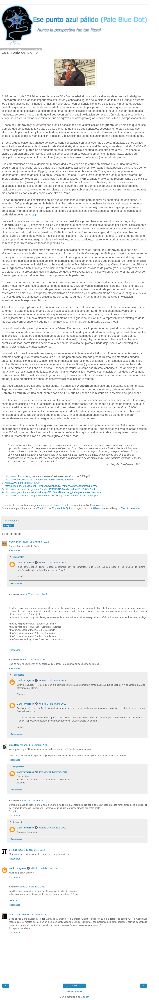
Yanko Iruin (15, 542)
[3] (121, 150)
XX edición (41, 508)
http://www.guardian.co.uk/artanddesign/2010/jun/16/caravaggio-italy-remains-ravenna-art (53, 492)
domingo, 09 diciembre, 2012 (53, 772)
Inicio (74, 985)
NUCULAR (14, 914)
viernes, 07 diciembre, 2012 (52, 562)
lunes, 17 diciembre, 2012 (32, 886)
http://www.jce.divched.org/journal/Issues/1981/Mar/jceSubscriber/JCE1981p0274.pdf (51, 495)
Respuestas (18, 557)
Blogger (85, 997)
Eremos (13, 850)
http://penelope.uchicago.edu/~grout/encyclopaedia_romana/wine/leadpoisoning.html (51, 486)
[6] (108, 264)
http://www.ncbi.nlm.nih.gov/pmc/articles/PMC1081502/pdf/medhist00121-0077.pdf (50, 489)
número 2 (58, 505)
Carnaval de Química (63, 508)
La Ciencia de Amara (129, 508)
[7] (140, 393)
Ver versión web (74, 991)
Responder (14, 550)
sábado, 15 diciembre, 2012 (52, 827)
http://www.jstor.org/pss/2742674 (23, 483)
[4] (34, 214)
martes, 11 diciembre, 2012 (33, 800)
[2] (37, 114)
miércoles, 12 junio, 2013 (33, 914)
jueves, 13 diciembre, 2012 (31, 850)
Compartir (8, 525)
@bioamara (99, 508)
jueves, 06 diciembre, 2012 (35, 542)
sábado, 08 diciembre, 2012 (34, 745)
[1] (3, 476)
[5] (63, 243)
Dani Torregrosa (25, 562)
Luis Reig (14, 745)
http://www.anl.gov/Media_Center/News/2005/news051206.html (39, 479)
